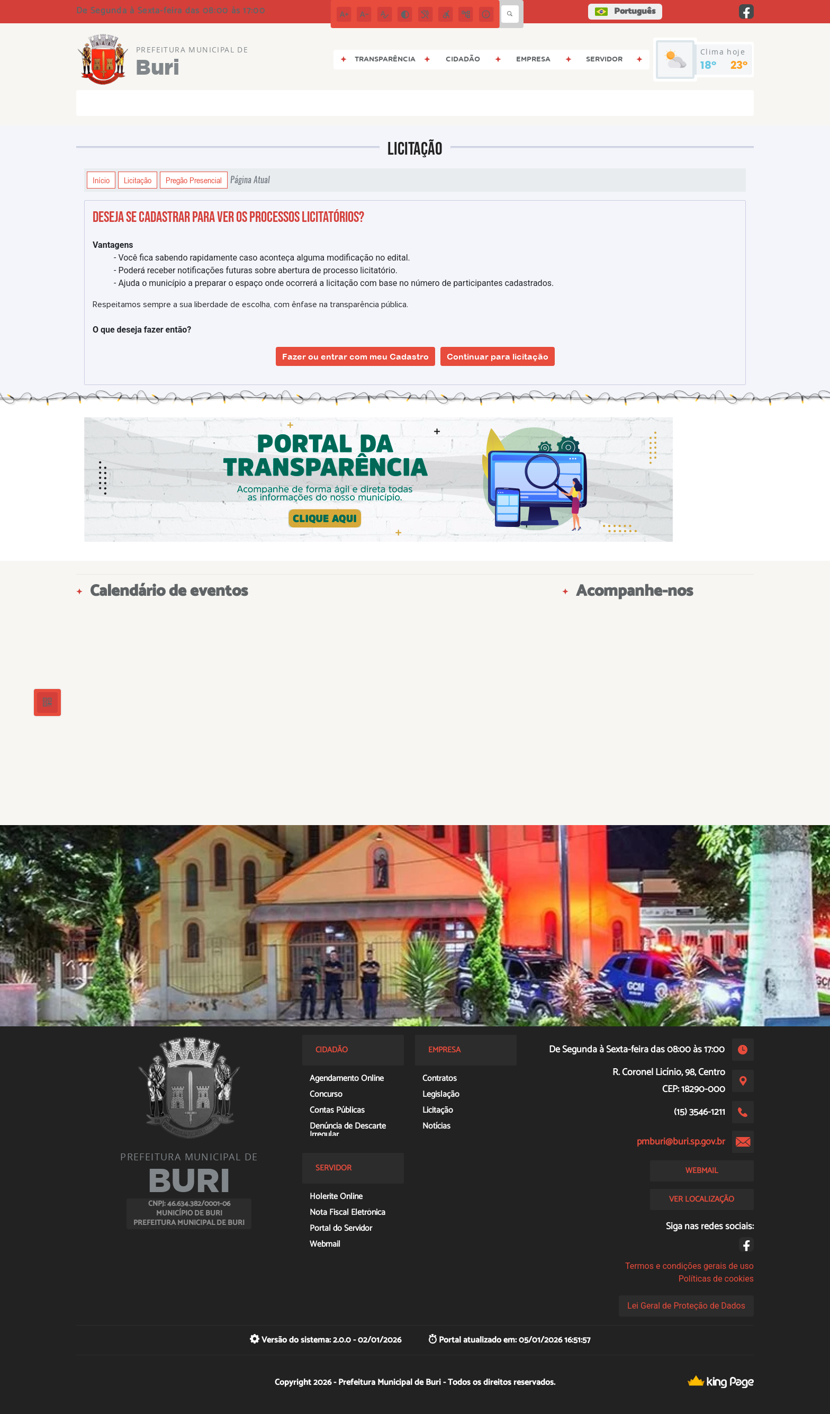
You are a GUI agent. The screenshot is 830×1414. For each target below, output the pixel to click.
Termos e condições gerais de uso (689, 1266)
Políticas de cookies (716, 1279)
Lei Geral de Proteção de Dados (686, 1306)
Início (101, 180)
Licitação (137, 180)
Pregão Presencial (194, 180)
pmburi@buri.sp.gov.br (681, 1142)
